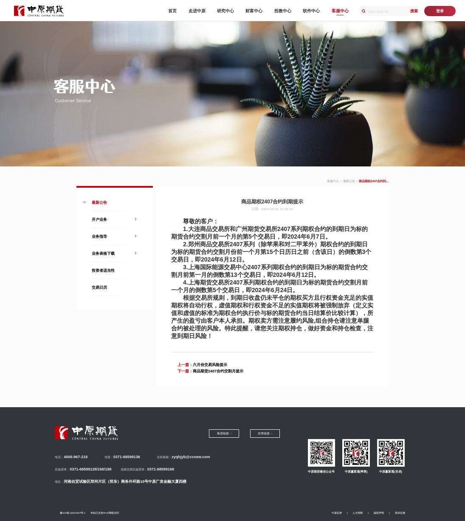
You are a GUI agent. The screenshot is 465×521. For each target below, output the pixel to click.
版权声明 (379, 513)
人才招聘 (357, 513)
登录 (440, 11)
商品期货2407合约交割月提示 (218, 371)
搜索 (414, 11)
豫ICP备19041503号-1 (72, 513)
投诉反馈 (400, 513)
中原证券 (337, 513)
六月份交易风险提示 (210, 365)
